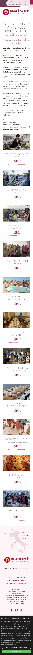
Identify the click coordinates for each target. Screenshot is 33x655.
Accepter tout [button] (16, 651)
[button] (16, 644)
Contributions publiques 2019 (16, 597)
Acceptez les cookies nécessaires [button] (16, 647)
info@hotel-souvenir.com (16, 583)
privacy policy (16, 590)
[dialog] (16, 635)
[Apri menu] (3, 3)
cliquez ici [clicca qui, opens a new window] (17, 642)
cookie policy (16, 593)
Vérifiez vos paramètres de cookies (16, 595)
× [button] (31, 617)
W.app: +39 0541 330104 (16, 580)
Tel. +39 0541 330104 (16, 577)
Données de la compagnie (16, 592)
